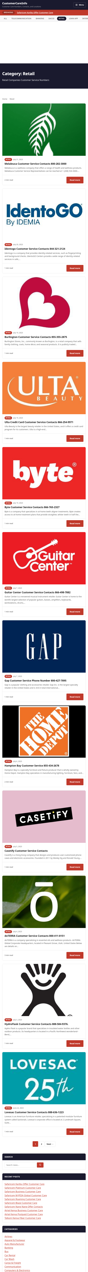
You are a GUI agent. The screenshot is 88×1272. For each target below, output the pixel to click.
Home (4, 99)
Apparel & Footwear (15, 1240)
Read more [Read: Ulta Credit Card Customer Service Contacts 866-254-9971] (76, 439)
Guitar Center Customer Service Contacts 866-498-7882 (37, 592)
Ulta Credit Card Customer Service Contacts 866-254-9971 (39, 422)
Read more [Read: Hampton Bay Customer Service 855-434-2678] (76, 783)
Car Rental (10, 1255)
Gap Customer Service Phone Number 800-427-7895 (35, 680)
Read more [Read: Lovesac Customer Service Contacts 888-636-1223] (76, 1132)
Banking (40, 18)
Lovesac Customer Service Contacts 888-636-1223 (34, 1112)
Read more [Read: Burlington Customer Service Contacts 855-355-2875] (76, 354)
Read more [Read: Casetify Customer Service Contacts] (76, 868)
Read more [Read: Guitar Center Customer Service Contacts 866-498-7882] (76, 612)
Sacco (51, 18)
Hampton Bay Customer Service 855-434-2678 (32, 765)
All (5, 18)
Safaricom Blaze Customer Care (21, 1202)
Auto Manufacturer (14, 1244)
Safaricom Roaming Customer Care (23, 1199)
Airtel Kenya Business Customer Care (24, 1210)
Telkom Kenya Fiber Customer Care (23, 1218)
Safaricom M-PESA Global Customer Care (26, 1195)
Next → (50, 1144)
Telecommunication (21, 18)
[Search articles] (20, 1165)
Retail (62, 18)
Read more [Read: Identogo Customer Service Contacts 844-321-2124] (76, 269)
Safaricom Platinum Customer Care (23, 1187)
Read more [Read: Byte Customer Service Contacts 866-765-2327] (76, 524)
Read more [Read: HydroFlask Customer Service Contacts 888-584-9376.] (76, 1044)
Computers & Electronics (17, 1270)
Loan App (73, 18)
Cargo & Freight (13, 1262)
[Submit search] (40, 1165)
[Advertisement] (44, 42)
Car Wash (9, 1259)
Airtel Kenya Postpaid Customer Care (24, 1214)
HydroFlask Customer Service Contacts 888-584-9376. (37, 1024)
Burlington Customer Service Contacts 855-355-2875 (36, 337)
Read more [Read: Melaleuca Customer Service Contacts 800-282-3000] (76, 181)
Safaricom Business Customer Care (23, 1191)
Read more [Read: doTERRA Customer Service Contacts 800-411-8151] (76, 956)
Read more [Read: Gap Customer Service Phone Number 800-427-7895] (76, 698)
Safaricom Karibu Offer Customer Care (35, 12)
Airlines (8, 1236)
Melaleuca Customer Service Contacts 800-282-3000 (35, 163)
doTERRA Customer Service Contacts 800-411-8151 (35, 935)
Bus (6, 1251)
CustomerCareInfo (14, 3)
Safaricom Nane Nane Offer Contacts (24, 1206)
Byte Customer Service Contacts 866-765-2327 (32, 507)
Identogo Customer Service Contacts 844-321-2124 (35, 248)
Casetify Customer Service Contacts (26, 850)
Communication (13, 1266)
